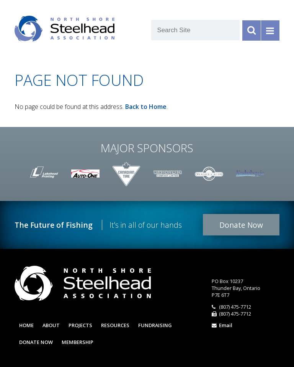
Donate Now (241, 225)
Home (26, 325)
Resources (115, 325)
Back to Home (146, 106)
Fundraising (155, 325)
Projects (80, 325)
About (51, 325)
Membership (77, 342)
